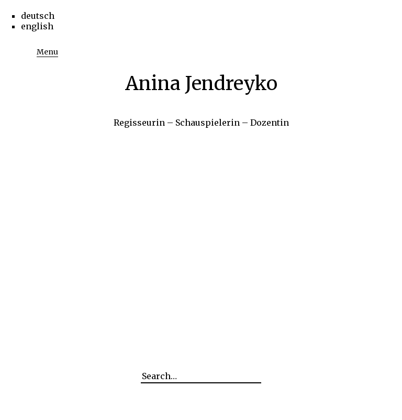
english (37, 26)
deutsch (37, 15)
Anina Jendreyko (201, 83)
